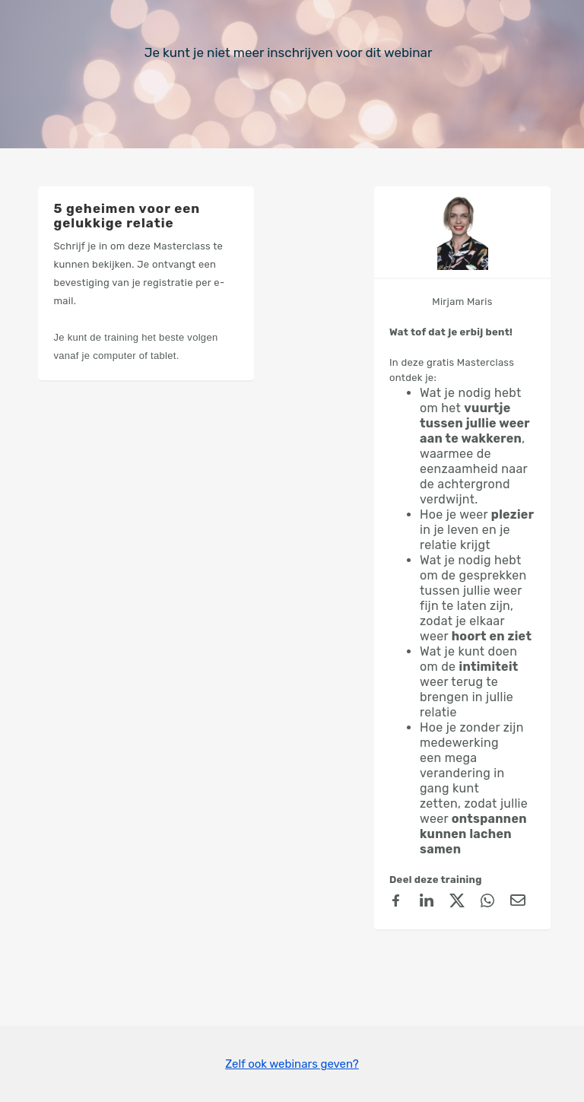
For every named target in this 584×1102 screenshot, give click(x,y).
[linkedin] (426, 902)
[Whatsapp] (487, 902)
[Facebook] (396, 902)
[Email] (518, 902)
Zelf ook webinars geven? (292, 1064)
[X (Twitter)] (457, 902)
